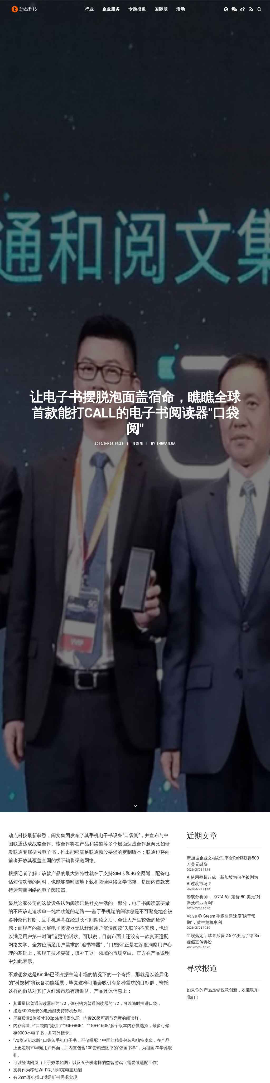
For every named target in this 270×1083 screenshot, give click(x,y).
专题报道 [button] (137, 11)
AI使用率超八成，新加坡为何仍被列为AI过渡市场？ (222, 853)
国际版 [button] (161, 11)
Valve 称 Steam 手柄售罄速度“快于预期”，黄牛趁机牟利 (221, 892)
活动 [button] (180, 11)
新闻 (139, 430)
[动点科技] (25, 11)
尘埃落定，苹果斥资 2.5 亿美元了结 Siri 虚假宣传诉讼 (224, 911)
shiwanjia (166, 430)
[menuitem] (89, 11)
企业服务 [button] (111, 11)
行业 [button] (89, 11)
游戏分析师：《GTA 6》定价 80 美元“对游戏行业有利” (224, 872)
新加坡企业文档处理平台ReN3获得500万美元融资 (223, 833)
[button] (226, 11)
